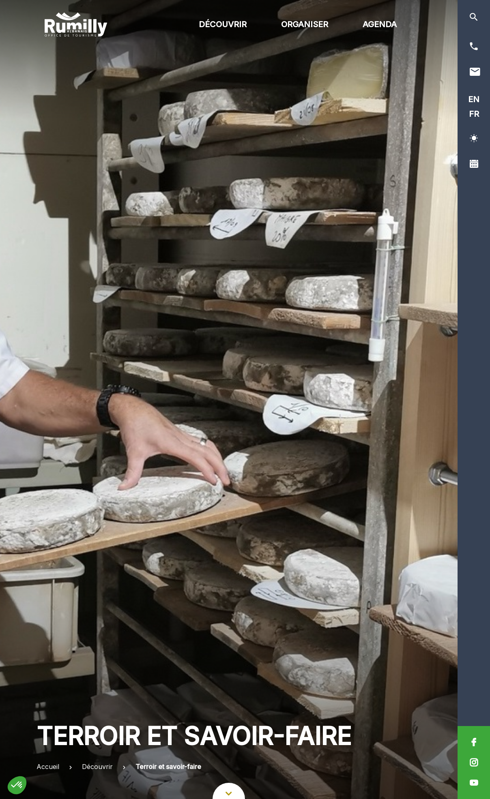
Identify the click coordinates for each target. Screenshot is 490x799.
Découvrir (223, 24)
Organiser (304, 24)
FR (474, 114)
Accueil (48, 767)
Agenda (380, 24)
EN (473, 99)
